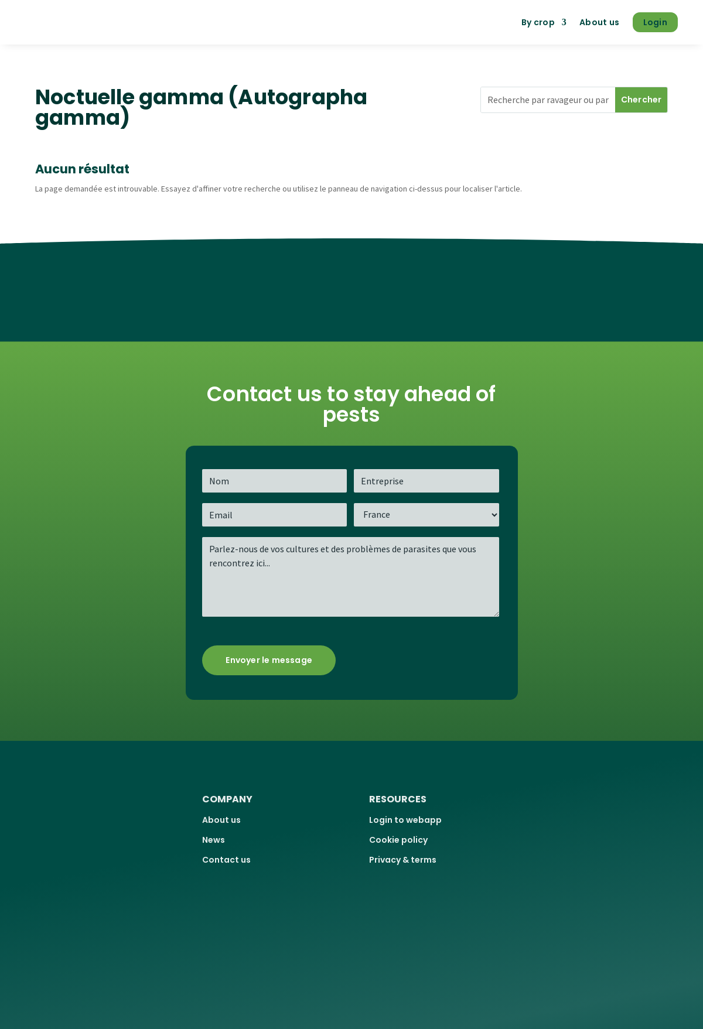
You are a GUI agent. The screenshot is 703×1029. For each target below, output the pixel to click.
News (213, 840)
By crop (538, 22)
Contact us (226, 860)
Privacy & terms (402, 860)
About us (599, 22)
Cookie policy (398, 840)
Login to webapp (405, 820)
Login (655, 22)
